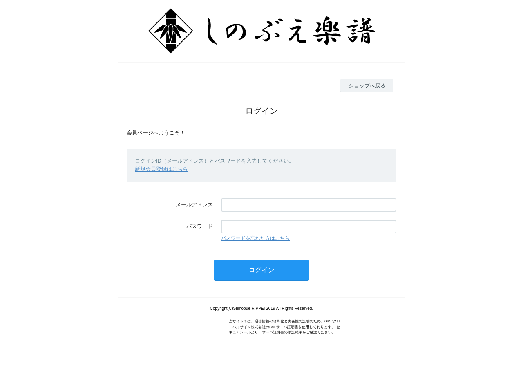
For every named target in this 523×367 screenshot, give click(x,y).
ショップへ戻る (367, 86)
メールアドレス (194, 204)
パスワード (199, 226)
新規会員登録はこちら (161, 169)
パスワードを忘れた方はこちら (255, 238)
